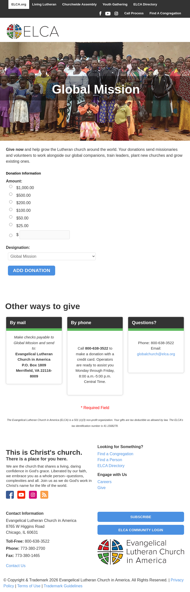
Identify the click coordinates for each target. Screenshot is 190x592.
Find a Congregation (115, 454)
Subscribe (140, 517)
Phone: (12, 548)
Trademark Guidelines (63, 586)
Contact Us (15, 566)
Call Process (133, 13)
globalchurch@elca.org (156, 354)
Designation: (18, 247)
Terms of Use (28, 586)
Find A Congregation (165, 13)
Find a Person (109, 460)
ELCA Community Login (141, 530)
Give (101, 488)
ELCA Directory (145, 4)
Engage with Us (112, 475)
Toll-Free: (15, 541)
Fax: (10, 555)
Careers (104, 482)
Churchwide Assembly (79, 4)
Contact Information (25, 513)
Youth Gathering (114, 4)
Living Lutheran (44, 4)
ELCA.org (18, 4)
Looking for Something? (120, 447)
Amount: (14, 181)
